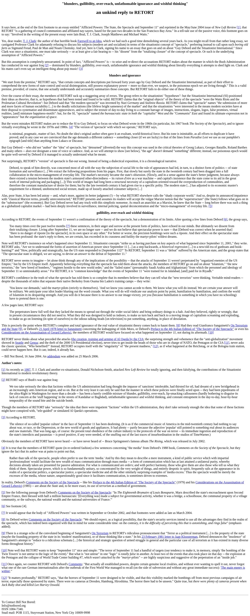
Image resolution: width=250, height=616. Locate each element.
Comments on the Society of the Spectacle (52, 482)
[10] (211, 332)
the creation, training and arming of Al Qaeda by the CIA (108, 339)
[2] (46, 65)
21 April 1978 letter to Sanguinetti (60, 329)
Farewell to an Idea (90, 41)
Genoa (34, 342)
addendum (53, 356)
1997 (27, 369)
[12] (155, 346)
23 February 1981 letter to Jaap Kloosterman (169, 536)
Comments (75, 564)
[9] (20, 329)
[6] (225, 219)
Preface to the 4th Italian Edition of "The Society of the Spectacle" (192, 329)
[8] (178, 325)
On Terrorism (100, 533)
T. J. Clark (29, 41)
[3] (81, 68)
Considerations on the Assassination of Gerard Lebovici (36, 332)
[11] (226, 342)
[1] (238, 27)
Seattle (19, 342)
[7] (68, 226)
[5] (210, 206)
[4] (71, 127)
